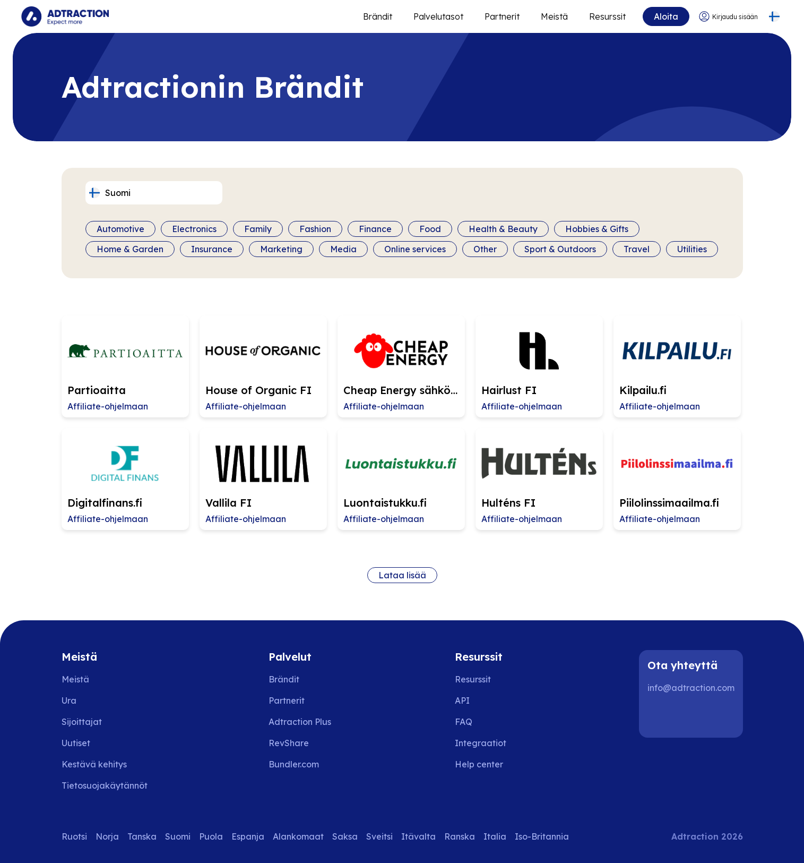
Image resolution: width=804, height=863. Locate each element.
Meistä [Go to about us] (75, 679)
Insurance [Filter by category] (211, 249)
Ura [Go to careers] (69, 700)
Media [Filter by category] (343, 249)
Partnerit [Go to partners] (287, 700)
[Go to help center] (486, 764)
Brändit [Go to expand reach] (377, 16)
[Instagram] (694, 716)
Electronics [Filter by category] (194, 229)
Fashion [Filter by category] (315, 229)
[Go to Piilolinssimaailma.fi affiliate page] (677, 479)
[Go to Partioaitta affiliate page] (125, 366)
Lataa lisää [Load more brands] (402, 575)
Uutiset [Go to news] (76, 743)
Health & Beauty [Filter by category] (503, 229)
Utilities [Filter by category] (692, 249)
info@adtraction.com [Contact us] (690, 687)
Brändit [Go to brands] (284, 679)
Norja (107, 836)
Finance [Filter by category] (375, 229)
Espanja (247, 836)
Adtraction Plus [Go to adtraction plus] (300, 721)
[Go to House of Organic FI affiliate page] (263, 366)
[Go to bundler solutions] (301, 764)
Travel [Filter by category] (637, 249)
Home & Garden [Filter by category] (130, 249)
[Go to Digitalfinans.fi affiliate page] (125, 479)
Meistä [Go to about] (554, 16)
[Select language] (774, 16)
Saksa (345, 836)
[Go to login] (728, 16)
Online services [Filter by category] (415, 249)
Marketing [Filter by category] (281, 249)
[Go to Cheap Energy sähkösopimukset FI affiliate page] (401, 366)
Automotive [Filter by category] (120, 229)
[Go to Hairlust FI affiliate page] (539, 366)
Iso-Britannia (542, 836)
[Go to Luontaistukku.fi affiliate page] (401, 479)
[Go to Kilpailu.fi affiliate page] (677, 366)
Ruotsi (74, 836)
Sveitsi (379, 836)
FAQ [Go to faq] (463, 721)
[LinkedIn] (660, 716)
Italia (494, 836)
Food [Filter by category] (430, 229)
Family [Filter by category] (258, 229)
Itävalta (418, 836)
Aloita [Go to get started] (666, 16)
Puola (211, 836)
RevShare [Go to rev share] (289, 743)
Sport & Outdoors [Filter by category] (560, 249)
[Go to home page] (65, 16)
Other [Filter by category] (485, 249)
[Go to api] (486, 700)
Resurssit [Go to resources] (607, 16)
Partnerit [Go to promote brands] (502, 16)
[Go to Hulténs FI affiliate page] (539, 479)
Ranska (459, 836)
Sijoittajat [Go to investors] (82, 721)
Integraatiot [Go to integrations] (480, 743)
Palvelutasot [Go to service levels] (438, 16)
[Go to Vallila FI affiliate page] (263, 479)
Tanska (142, 836)
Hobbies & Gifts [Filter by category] (596, 229)
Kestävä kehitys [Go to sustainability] (94, 764)
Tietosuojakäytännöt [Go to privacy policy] (105, 785)
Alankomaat (298, 836)
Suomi (178, 836)
